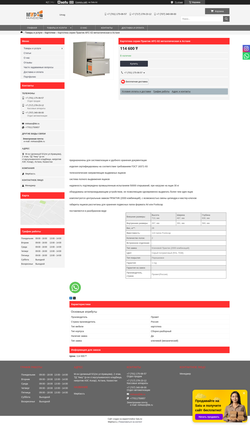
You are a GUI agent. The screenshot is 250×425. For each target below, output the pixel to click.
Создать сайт (81, 2)
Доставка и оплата (133, 28)
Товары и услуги (57, 28)
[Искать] (226, 19)
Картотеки (50, 32)
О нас (83, 28)
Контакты (106, 28)
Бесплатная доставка (137, 81)
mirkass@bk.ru (32, 123)
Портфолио (30, 76)
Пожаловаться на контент (130, 422)
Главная (32, 28)
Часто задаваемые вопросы (38, 67)
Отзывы (28, 62)
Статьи (27, 53)
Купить (134, 63)
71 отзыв (179, 2)
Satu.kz (139, 419)
